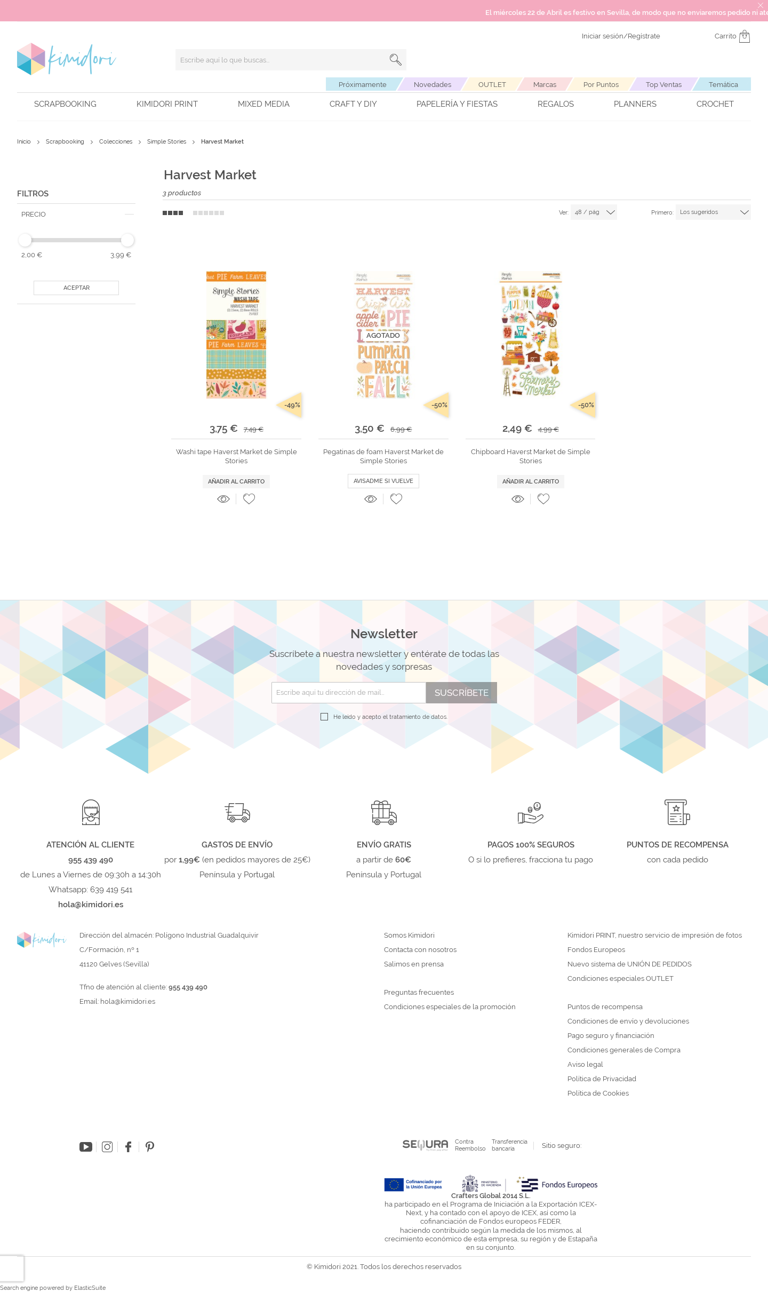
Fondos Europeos (596, 950)
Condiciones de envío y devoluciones (628, 1021)
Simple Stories (167, 141)
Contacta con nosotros (420, 950)
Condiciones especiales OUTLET (620, 978)
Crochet (715, 104)
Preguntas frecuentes (419, 992)
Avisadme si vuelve (383, 481)
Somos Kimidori (409, 935)
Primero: (662, 212)
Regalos (556, 104)
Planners (635, 104)
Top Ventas (664, 85)
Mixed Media (264, 104)
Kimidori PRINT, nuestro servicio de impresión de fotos (654, 935)
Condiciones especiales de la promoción (450, 1007)
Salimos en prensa (414, 964)
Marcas (544, 85)
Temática (723, 85)
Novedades (432, 85)
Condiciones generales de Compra (624, 1050)
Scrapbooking (65, 104)
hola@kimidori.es (127, 1001)
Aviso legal (585, 1064)
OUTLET (492, 85)
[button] (249, 499)
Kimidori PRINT (167, 104)
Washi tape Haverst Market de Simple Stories (236, 456)
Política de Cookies (598, 1093)
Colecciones (116, 141)
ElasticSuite (90, 1288)
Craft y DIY (353, 104)
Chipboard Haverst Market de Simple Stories (530, 456)
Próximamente (363, 85)
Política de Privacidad (601, 1079)
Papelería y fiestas (457, 104)
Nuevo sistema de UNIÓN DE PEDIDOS (629, 964)
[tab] (76, 214)
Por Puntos (601, 85)
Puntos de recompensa (605, 1007)
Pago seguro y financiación (610, 1036)
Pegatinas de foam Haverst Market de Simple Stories (383, 456)
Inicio (25, 141)
